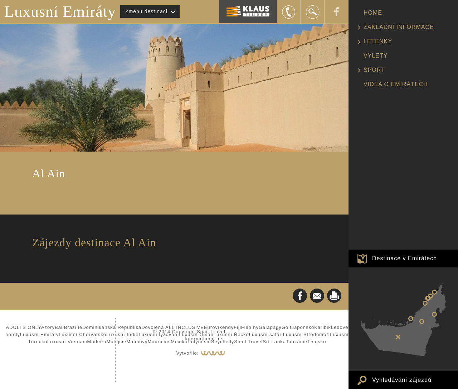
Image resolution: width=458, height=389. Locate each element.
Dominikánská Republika (111, 327)
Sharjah (427, 298)
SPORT (374, 70)
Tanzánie (296, 341)
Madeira (97, 341)
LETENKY (378, 41)
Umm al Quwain (430, 296)
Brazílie (73, 327)
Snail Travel (248, 341)
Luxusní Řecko (231, 334)
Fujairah (434, 314)
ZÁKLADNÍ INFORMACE (399, 27)
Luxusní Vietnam (67, 341)
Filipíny (250, 327)
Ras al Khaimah (434, 292)
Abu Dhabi (410, 318)
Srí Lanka (274, 341)
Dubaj (425, 303)
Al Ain (421, 321)
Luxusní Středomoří (306, 334)
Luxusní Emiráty (60, 11)
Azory (48, 327)
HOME (373, 13)
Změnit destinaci (146, 11)
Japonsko (303, 327)
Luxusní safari (266, 334)
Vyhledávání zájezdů (402, 380)
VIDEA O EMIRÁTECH (396, 84)
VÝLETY (376, 56)
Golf (287, 327)
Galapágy (270, 327)
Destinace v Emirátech (404, 258)
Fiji (237, 327)
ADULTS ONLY (23, 327)
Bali (59, 327)
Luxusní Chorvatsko (82, 334)
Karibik (322, 327)
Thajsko (316, 341)
